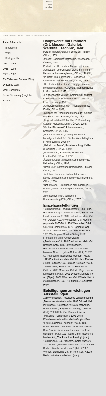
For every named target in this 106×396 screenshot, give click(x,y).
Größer (49, 2)
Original (48, 7)
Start (20, 35)
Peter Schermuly (34, 35)
